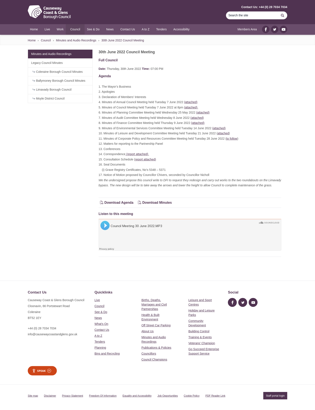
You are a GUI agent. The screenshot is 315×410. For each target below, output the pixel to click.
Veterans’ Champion (201, 343)
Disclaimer (50, 395)
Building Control (198, 331)
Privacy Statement (72, 395)
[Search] (252, 15)
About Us (147, 331)
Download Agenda (117, 202)
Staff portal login (275, 395)
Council (46, 40)
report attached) (145, 159)
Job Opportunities (168, 395)
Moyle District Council (48, 98)
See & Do (101, 312)
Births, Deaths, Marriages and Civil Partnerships (154, 304)
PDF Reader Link (215, 395)
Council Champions (154, 359)
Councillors (148, 353)
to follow (231, 138)
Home (32, 40)
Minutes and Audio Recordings (76, 40)
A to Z (98, 335)
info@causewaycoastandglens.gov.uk (52, 334)
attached (223, 133)
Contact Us (102, 329)
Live (97, 300)
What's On (101, 324)
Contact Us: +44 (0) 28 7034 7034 (264, 7)
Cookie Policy (191, 395)
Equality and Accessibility (137, 395)
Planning (100, 347)
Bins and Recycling (107, 353)
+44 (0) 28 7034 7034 (42, 328)
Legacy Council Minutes (47, 63)
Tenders (100, 341)
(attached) (190, 102)
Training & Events (200, 337)
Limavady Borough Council (52, 89)
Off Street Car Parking (155, 325)
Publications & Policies (156, 347)
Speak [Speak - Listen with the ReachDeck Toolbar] (41, 371)
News (98, 318)
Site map (33, 395)
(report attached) (137, 154)
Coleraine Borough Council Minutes (58, 71)
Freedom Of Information (103, 395)
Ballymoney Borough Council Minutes (59, 80)
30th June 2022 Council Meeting (122, 40)
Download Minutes (155, 202)
